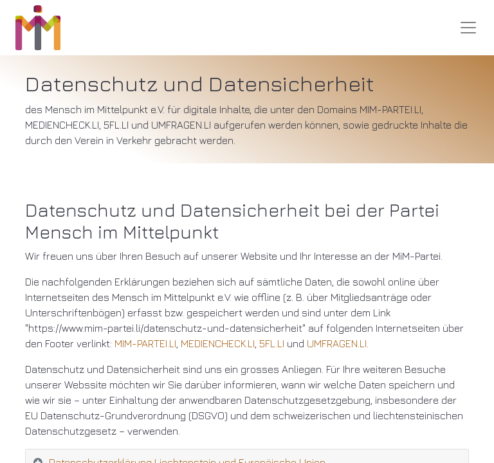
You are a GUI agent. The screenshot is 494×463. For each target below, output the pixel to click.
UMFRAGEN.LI (337, 343)
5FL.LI (271, 343)
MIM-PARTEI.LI (145, 343)
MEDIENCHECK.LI (218, 343)
